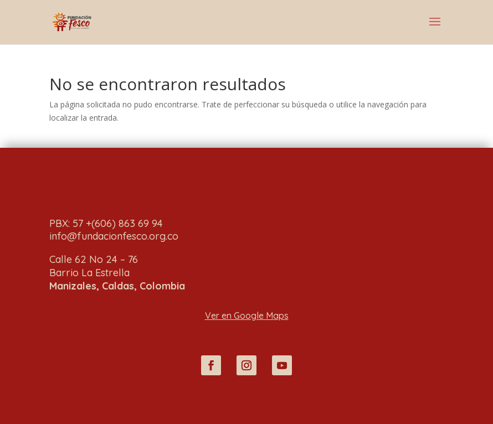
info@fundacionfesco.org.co (113, 236)
